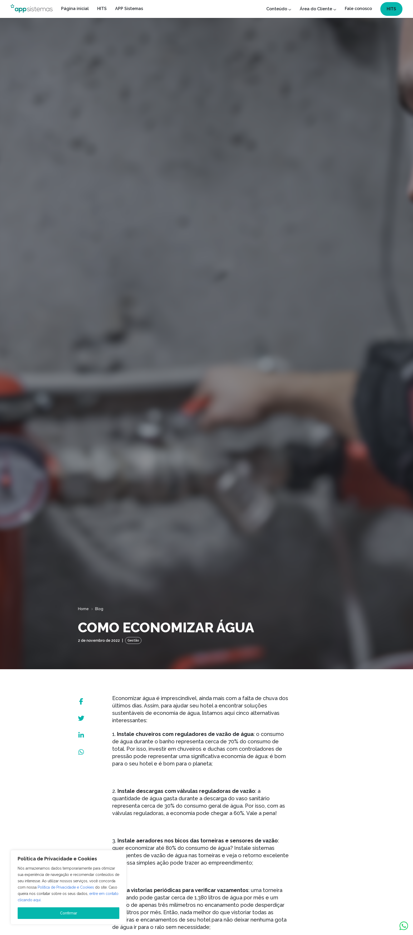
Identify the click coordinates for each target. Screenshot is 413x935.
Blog (99, 609)
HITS (391, 8)
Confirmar (68, 913)
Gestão (133, 640)
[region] (68, 887)
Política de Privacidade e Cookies (66, 887)
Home (83, 609)
